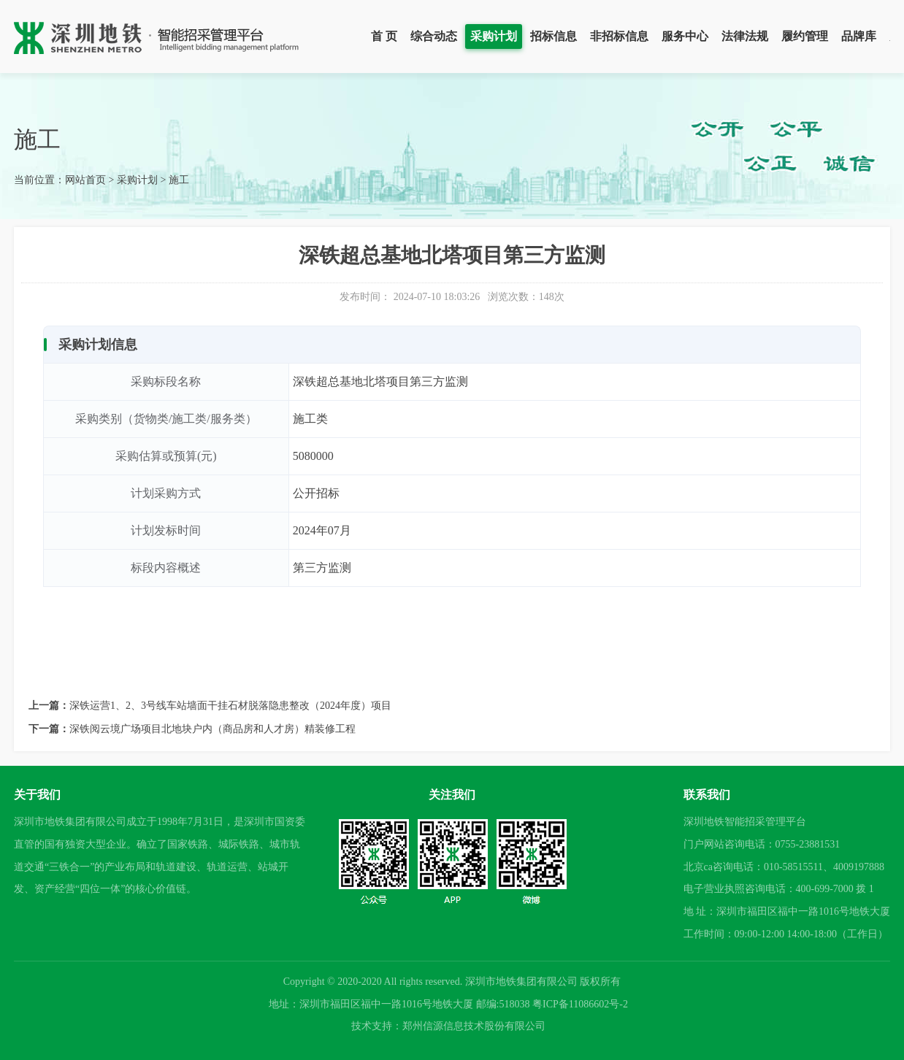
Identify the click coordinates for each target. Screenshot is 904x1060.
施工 (179, 179)
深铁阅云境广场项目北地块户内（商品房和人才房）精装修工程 (212, 728)
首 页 (384, 36)
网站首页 (85, 179)
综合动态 (433, 36)
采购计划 (493, 36)
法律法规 (744, 36)
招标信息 (553, 36)
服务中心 (685, 36)
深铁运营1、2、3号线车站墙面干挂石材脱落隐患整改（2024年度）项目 (230, 705)
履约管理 (804, 36)
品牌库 (858, 36)
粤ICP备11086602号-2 (580, 1004)
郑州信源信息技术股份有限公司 (473, 1026)
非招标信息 (619, 36)
